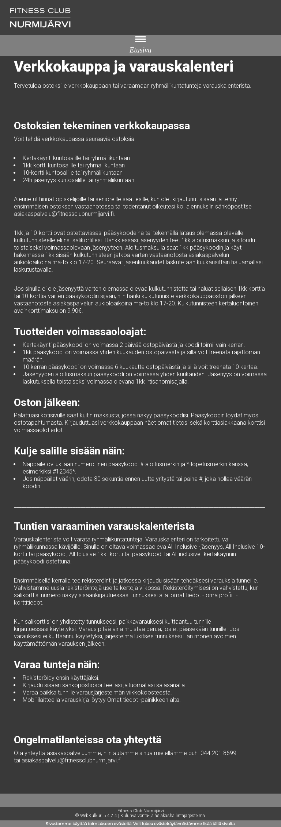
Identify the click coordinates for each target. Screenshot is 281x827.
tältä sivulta (224, 823)
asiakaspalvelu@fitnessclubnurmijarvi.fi (64, 213)
